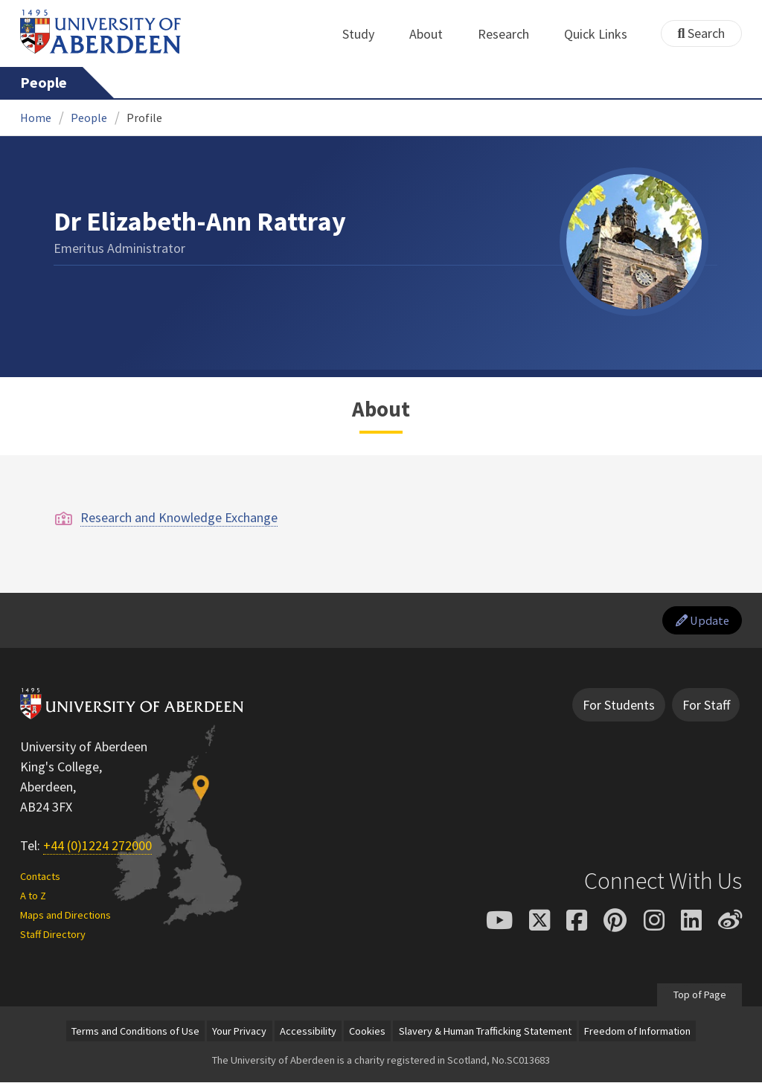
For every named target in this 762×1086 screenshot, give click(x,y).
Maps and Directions (65, 918)
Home (35, 117)
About (434, 33)
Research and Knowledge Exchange (179, 517)
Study (366, 33)
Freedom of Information (637, 1034)
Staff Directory (53, 937)
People (43, 82)
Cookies (367, 1034)
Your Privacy (239, 1034)
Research (511, 33)
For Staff (706, 708)
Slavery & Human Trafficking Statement (485, 1034)
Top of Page (699, 997)
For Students (619, 708)
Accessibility (308, 1034)
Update (699, 622)
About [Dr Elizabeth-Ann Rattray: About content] (381, 409)
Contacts (40, 880)
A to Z (33, 899)
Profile (144, 117)
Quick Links (604, 33)
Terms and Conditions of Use (135, 1034)
